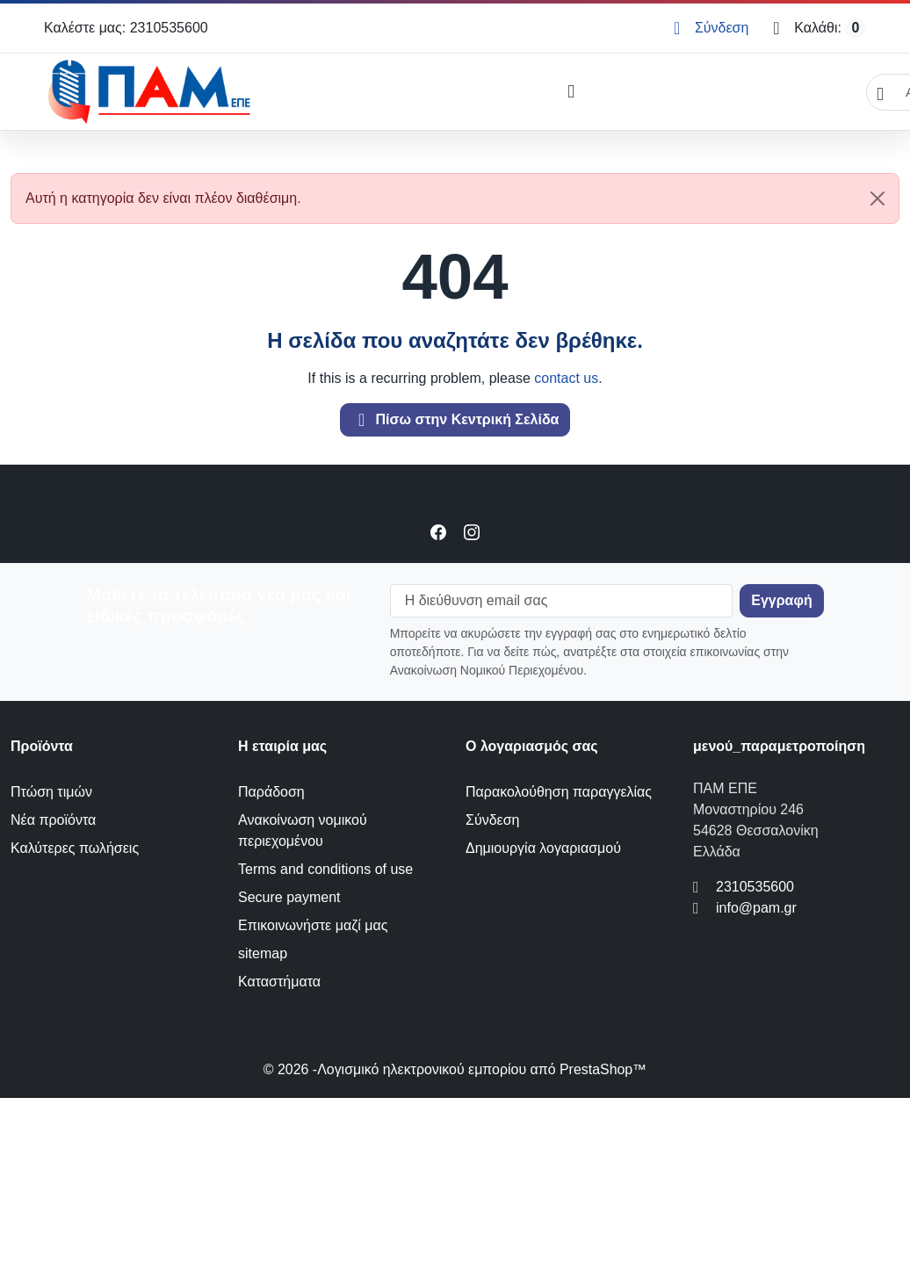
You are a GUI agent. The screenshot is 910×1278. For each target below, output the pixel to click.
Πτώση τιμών (51, 791)
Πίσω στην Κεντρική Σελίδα (455, 419)
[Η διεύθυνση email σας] (561, 600)
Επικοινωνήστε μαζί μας (312, 925)
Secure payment (289, 897)
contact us (566, 378)
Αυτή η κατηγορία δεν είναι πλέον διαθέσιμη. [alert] (462, 198)
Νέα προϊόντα (53, 819)
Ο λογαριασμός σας (532, 746)
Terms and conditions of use (325, 869)
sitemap (262, 953)
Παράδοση (271, 791)
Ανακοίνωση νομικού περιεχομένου (302, 830)
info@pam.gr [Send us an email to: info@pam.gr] (756, 907)
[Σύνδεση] (711, 28)
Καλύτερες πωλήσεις (75, 848)
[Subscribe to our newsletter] (781, 600)
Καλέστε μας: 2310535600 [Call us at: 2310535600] (126, 27)
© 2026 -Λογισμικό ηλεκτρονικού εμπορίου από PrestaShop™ (455, 1069)
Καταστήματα (279, 981)
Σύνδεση (492, 819)
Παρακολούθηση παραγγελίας (559, 791)
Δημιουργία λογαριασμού (543, 848)
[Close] (877, 198)
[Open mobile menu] (570, 92)
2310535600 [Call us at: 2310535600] (755, 886)
